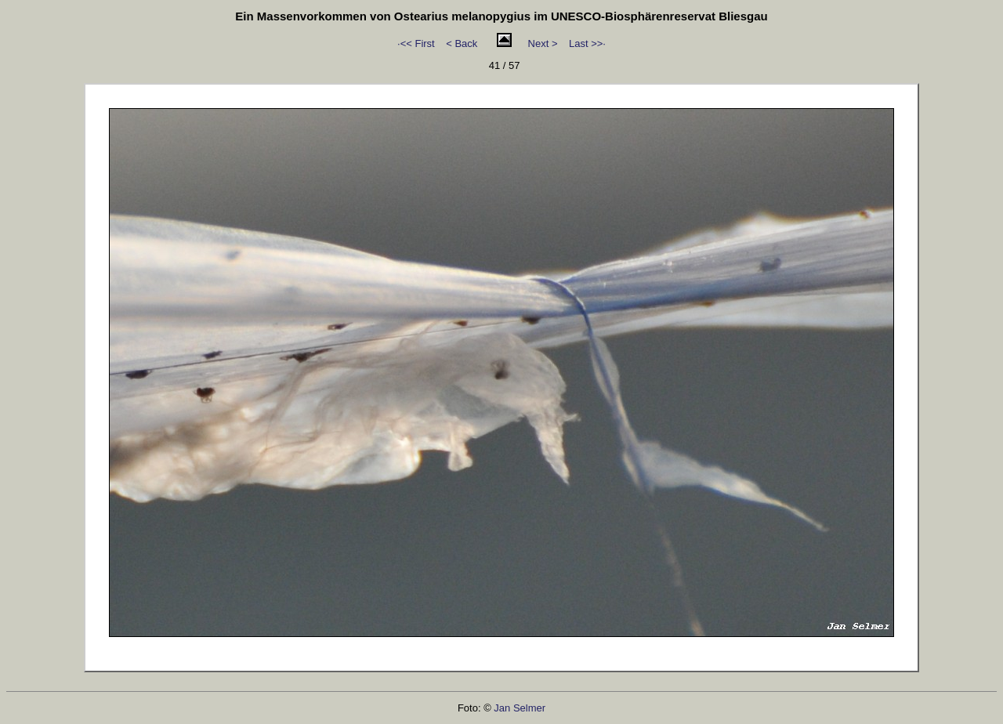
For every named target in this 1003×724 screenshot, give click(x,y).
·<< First (416, 43)
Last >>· (587, 43)
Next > (543, 43)
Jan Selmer (519, 708)
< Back (461, 43)
